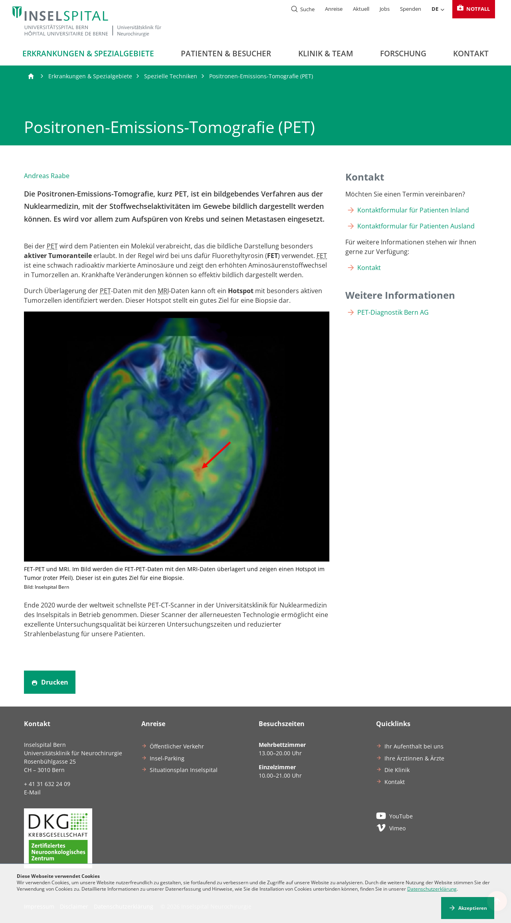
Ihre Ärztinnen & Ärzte (414, 758)
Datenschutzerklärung (432, 888)
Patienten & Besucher (226, 53)
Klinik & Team (325, 53)
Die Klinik (397, 770)
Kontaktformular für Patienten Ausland (416, 226)
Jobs (385, 8)
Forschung (403, 53)
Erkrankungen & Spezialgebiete (88, 53)
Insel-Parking (167, 758)
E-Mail (32, 792)
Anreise (334, 8)
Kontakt (471, 53)
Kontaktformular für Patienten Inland (413, 210)
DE (438, 9)
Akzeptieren (472, 908)
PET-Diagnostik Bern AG (393, 312)
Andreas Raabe (46, 175)
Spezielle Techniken (170, 76)
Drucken (49, 682)
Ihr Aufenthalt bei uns (414, 746)
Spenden (410, 8)
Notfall (473, 9)
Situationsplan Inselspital (184, 770)
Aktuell (361, 8)
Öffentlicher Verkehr (177, 746)
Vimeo (391, 827)
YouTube (394, 815)
